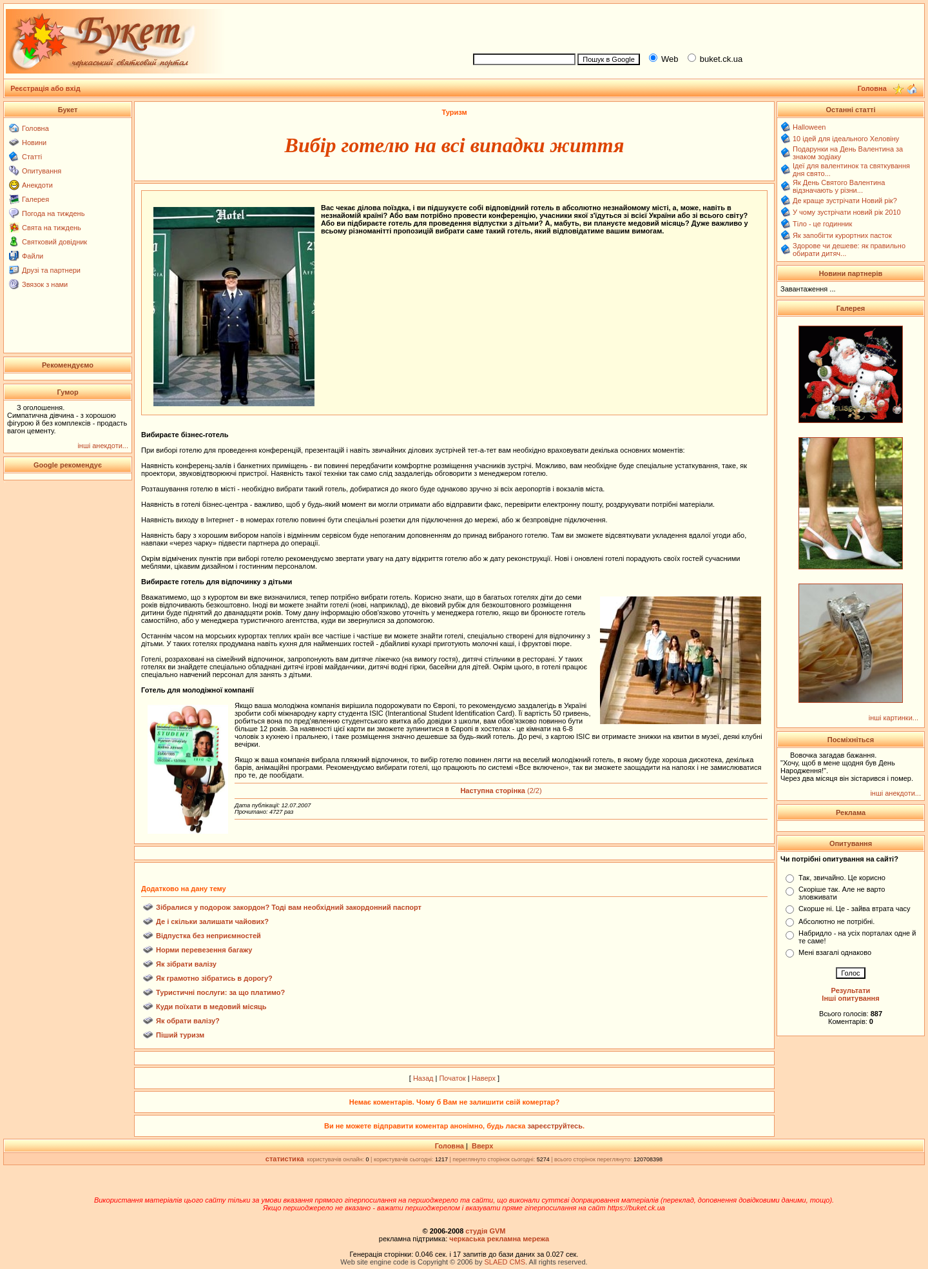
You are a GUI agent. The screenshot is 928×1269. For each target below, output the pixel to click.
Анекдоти (37, 185)
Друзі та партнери (51, 270)
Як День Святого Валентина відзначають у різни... (839, 186)
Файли (32, 256)
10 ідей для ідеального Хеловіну (846, 139)
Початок (452, 1078)
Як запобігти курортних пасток (842, 235)
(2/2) (500, 790)
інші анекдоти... (102, 445)
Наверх (484, 1078)
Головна (35, 128)
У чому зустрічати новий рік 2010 (847, 212)
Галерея (35, 199)
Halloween (809, 127)
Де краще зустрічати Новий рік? (845, 200)
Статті (32, 157)
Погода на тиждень (53, 213)
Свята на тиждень (51, 227)
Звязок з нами (45, 284)
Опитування (41, 171)
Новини (34, 142)
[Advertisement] (693, 26)
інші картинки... (893, 718)
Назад (423, 1078)
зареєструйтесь (555, 1126)
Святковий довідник (54, 242)
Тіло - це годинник (822, 224)
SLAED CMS (504, 1262)
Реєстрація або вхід (45, 88)
